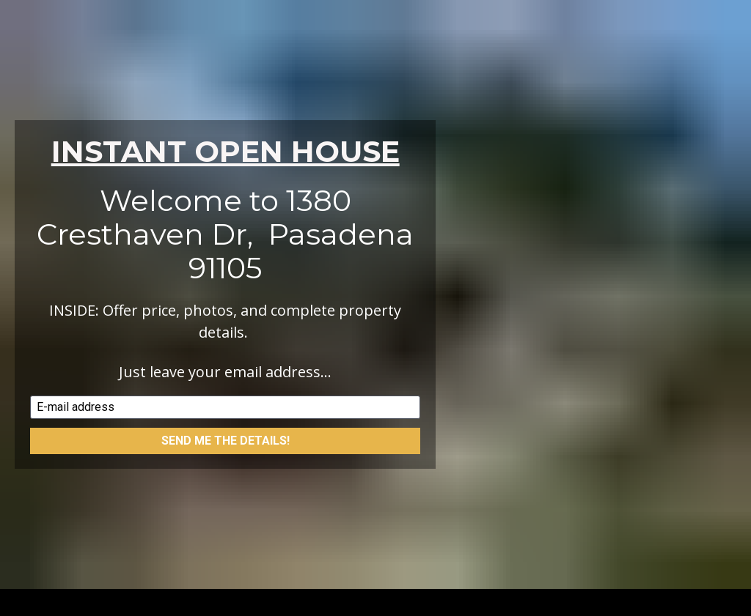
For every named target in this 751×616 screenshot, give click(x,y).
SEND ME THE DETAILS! (225, 434)
